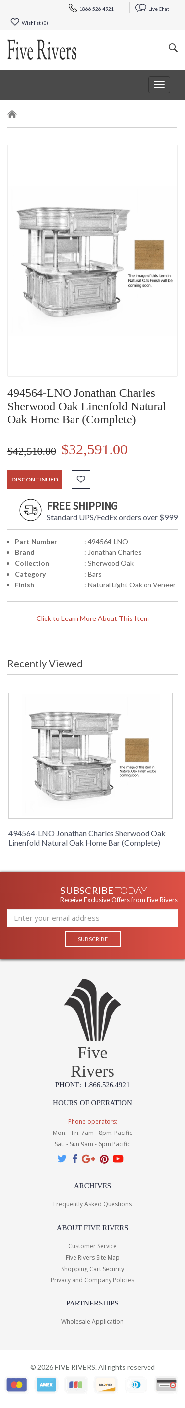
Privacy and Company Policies (92, 1280)
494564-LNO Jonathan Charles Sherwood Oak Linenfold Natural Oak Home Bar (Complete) (87, 837)
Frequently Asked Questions (92, 1204)
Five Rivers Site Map (93, 1257)
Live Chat (152, 9)
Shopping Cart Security (92, 1269)
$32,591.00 (94, 449)
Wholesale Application (92, 1321)
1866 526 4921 (91, 9)
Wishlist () (29, 23)
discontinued (34, 479)
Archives (92, 1186)
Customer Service (92, 1246)
